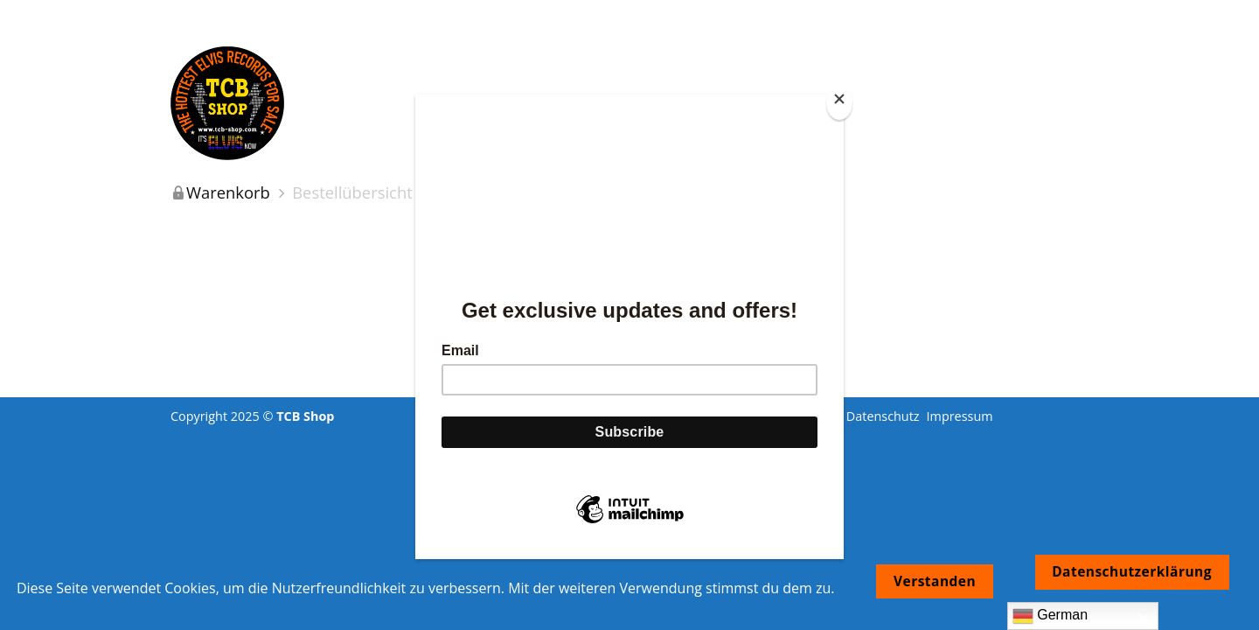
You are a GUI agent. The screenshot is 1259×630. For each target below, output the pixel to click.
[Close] (839, 103)
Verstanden (935, 581)
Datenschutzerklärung (1132, 571)
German (1050, 616)
